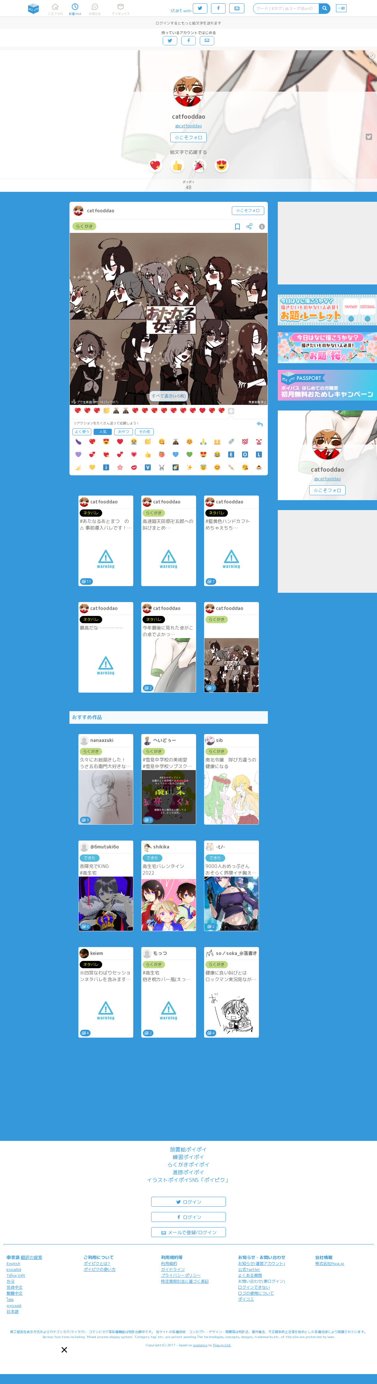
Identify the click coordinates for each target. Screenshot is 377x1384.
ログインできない (254, 1287)
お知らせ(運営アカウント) (261, 1263)
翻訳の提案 (31, 1257)
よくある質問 (250, 1275)
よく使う (82, 431)
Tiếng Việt (16, 1275)
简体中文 (14, 1287)
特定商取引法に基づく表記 (185, 1281)
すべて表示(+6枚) (168, 396)
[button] (64, 1350)
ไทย (10, 1299)
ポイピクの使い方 (99, 1269)
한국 (11, 1281)
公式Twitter (249, 1269)
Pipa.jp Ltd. (222, 1345)
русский (14, 1305)
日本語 (13, 1311)
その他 (144, 431)
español (14, 1269)
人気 (102, 431)
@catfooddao (188, 126)
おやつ (123, 431)
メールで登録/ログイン (189, 1232)
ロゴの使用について (256, 1293)
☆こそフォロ (188, 137)
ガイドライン (173, 1269)
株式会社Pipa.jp (329, 1263)
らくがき (84, 226)
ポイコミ (246, 1299)
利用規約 (169, 1263)
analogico (200, 1345)
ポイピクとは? (97, 1263)
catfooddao (188, 116)
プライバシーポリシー (181, 1275)
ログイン (188, 1201)
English (13, 1263)
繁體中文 (14, 1293)
